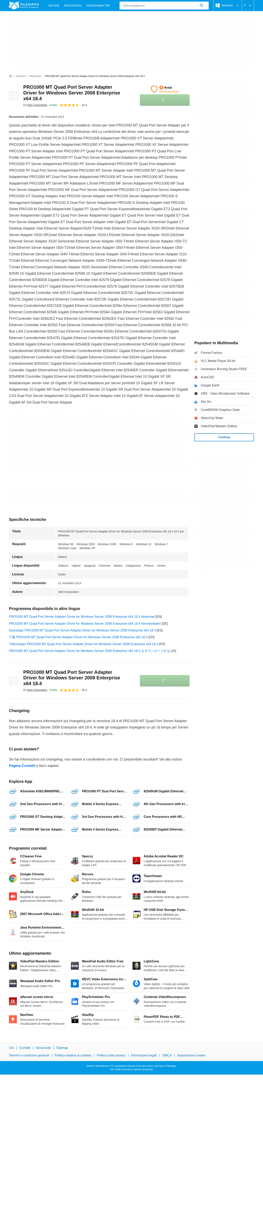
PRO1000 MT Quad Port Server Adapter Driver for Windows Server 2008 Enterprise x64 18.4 (71, 92)
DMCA (167, 1055)
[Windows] (21, 76)
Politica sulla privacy (111, 1055)
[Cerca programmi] (202, 6)
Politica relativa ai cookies (73, 1055)
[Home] (10, 76)
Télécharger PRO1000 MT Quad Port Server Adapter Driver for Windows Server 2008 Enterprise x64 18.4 (83, 644)
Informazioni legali (144, 1055)
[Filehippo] (24, 5)
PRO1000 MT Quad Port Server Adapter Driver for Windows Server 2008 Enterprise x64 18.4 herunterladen (85, 623)
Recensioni (72, 5)
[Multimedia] (35, 76)
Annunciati (43, 1048)
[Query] (164, 6)
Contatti (24, 1048)
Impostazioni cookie (191, 1055)
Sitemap (62, 1048)
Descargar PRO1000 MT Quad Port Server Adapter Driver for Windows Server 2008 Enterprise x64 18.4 (82, 630)
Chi (11, 1048)
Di (35, 105)
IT (248, 5)
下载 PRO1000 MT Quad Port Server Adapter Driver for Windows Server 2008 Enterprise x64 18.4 (78, 637)
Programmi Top (98, 5)
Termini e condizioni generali (29, 1055)
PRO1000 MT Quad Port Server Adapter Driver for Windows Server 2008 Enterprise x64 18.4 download (82, 616)
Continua (224, 437)
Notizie (53, 5)
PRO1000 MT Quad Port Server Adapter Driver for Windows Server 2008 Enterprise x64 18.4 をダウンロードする (89, 651)
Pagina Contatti (22, 766)
